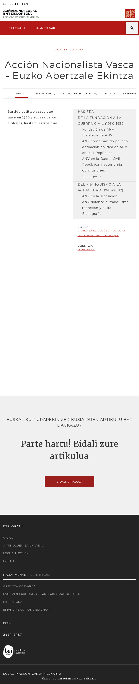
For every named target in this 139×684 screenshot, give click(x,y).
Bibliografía (91, 176)
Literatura (13, 601)
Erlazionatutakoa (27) (80, 93)
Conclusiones (93, 170)
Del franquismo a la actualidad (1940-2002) (100, 187)
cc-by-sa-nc (86, 249)
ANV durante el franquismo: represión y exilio (106, 205)
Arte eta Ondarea (19, 586)
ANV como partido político (105, 141)
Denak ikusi (40, 574)
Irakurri (21, 93)
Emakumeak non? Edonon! (27, 609)
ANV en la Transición (100, 196)
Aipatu (110, 93)
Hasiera (86, 112)
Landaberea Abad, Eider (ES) (98, 235)
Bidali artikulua (69, 481)
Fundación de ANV (98, 129)
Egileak (10, 561)
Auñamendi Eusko (21, 14)
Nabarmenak (44, 28)
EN (26, 4)
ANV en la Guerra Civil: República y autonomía (102, 162)
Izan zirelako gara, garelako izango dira (41, 594)
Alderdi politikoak (69, 49)
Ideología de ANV (97, 135)
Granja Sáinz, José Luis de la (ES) (102, 230)
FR (19, 4)
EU (12, 4)
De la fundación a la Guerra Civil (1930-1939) (101, 121)
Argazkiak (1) (45, 93)
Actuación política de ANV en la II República (105, 150)
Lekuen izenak (16, 553)
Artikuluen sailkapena (24, 545)
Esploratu (16, 28)
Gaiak (8, 537)
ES (5, 4)
